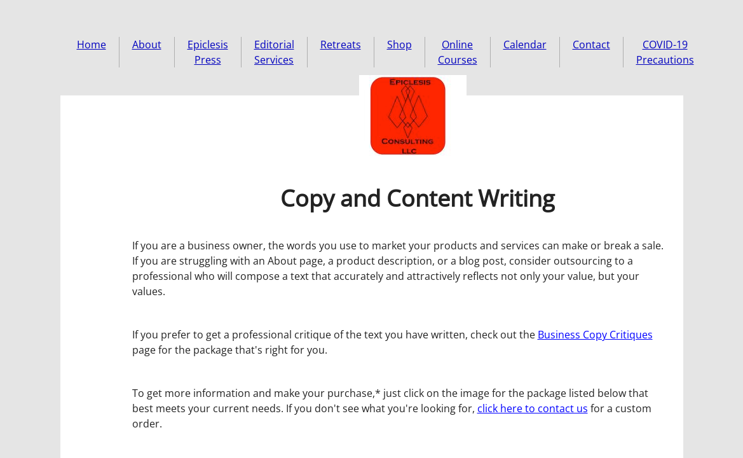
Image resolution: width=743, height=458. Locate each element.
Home (91, 45)
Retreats (340, 45)
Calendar (525, 45)
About (146, 45)
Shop (399, 45)
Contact (591, 45)
